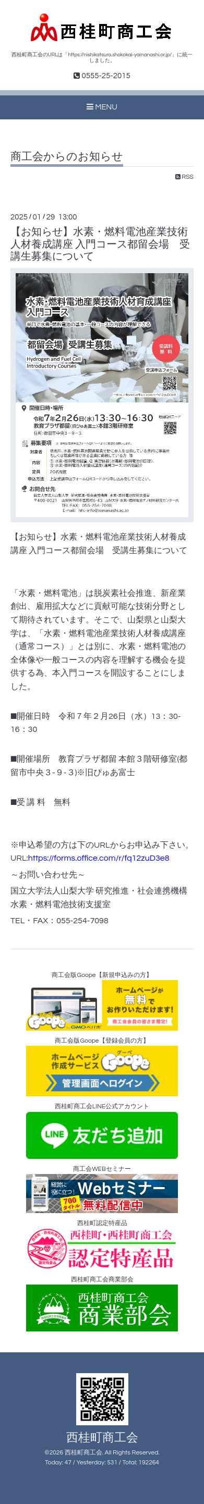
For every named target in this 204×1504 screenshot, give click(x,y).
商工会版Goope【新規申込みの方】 (102, 1001)
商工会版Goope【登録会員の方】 (102, 1066)
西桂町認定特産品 (102, 1244)
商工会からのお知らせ (66, 156)
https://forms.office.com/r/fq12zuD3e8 (99, 858)
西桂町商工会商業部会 (102, 1304)
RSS (184, 177)
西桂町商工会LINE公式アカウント (102, 1130)
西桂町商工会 (102, 1438)
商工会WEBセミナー (102, 1189)
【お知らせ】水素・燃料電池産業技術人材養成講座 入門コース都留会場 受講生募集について (100, 244)
